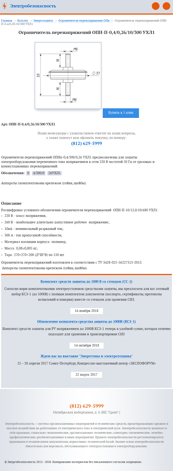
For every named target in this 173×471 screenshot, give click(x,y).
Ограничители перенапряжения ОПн (83, 20)
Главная (6, 20)
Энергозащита (43, 20)
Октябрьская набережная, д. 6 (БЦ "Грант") (86, 412)
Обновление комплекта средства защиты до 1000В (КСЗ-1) (86, 322)
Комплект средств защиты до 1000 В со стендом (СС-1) (86, 282)
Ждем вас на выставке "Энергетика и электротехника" (87, 356)
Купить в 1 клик (120, 113)
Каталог (22, 20)
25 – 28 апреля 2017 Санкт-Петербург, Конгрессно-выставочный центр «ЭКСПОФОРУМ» (86, 363)
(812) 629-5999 (155, 6)
